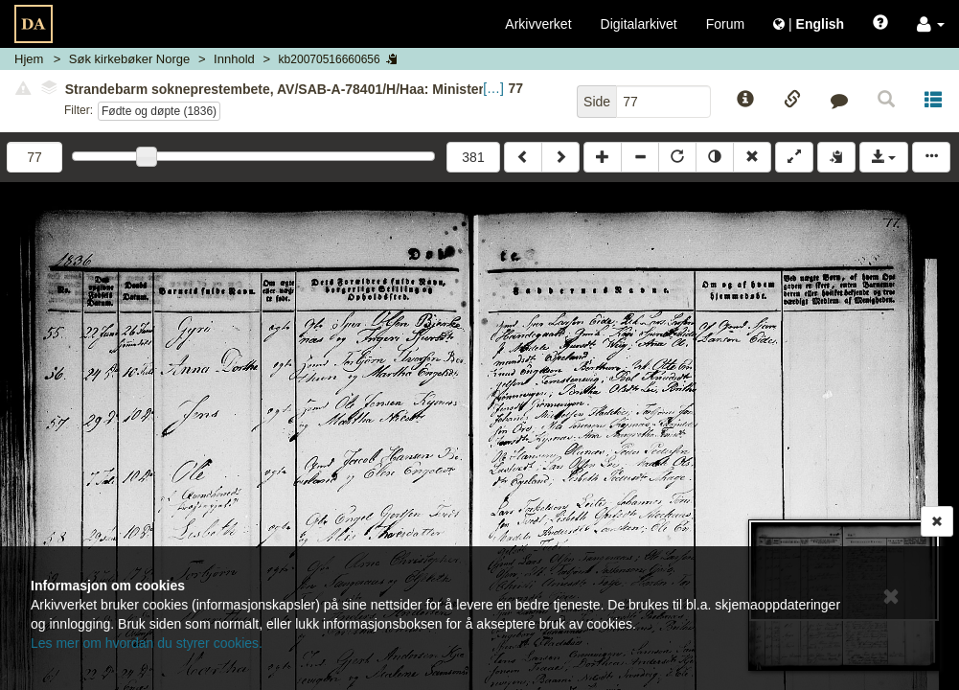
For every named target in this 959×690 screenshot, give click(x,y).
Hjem (28, 59)
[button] (930, 24)
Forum (725, 24)
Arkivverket (538, 24)
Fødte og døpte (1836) (159, 111)
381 (473, 157)
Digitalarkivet (639, 24)
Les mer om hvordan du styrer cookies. (147, 643)
